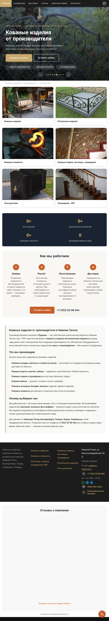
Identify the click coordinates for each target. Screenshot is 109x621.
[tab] (46, 74)
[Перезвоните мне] (102, 614)
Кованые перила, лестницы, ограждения (65, 454)
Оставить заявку (46, 58)
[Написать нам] (104, 3)
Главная (6, 3)
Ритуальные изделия (67, 463)
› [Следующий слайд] (68, 74)
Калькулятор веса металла (93, 492)
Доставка (33, 3)
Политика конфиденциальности (54, 614)
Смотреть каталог (19, 58)
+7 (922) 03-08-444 (68, 310)
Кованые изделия (40, 450)
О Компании (19, 3)
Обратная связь (59, 3)
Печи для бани (64, 468)
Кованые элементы (40, 456)
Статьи (44, 3)
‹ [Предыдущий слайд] (40, 74)
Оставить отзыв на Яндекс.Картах (55, 603)
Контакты (75, 3)
